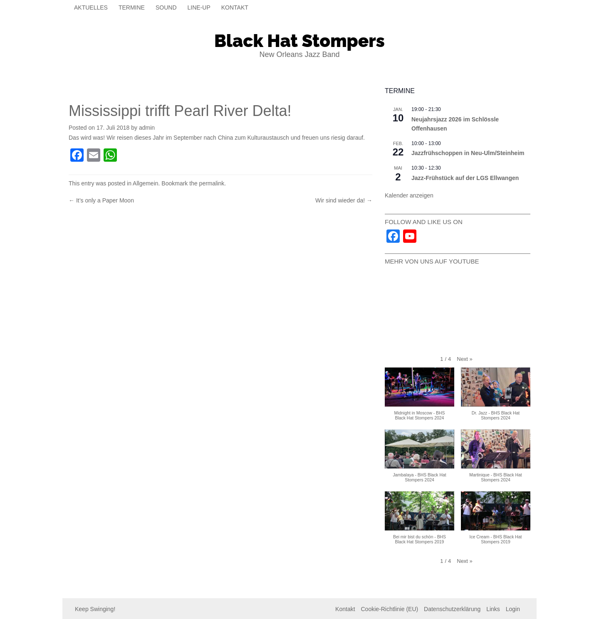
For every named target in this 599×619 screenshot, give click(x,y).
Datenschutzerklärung (452, 609)
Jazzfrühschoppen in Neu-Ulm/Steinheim (467, 153)
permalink (212, 183)
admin (147, 127)
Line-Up (199, 7)
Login (513, 609)
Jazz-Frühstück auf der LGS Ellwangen (465, 178)
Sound (166, 7)
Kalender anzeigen (409, 195)
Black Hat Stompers (299, 41)
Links (493, 609)
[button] (465, 359)
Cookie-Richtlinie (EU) (389, 609)
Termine (132, 7)
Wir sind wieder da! (343, 200)
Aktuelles (91, 7)
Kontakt (234, 7)
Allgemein (145, 183)
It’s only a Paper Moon (101, 200)
